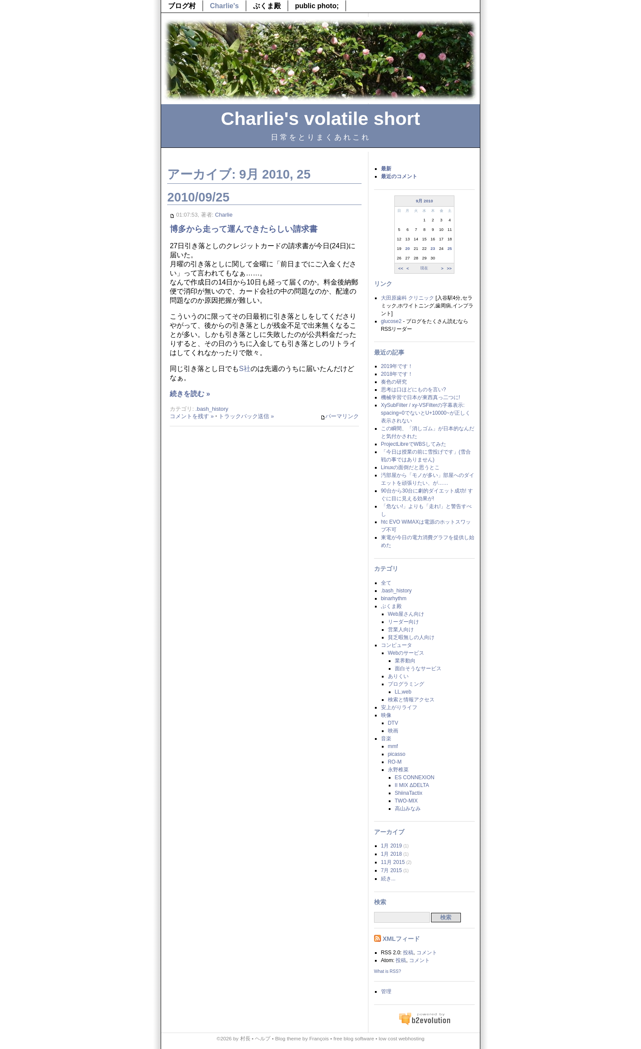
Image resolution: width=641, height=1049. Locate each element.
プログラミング (406, 684)
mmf (393, 746)
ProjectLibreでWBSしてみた (413, 444)
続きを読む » (190, 393)
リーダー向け (403, 622)
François (319, 1039)
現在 (424, 268)
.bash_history (211, 409)
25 (449, 248)
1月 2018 (391, 854)
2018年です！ (397, 374)
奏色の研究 (394, 382)
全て (386, 583)
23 (433, 248)
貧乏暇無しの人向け (411, 637)
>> (449, 267)
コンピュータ (396, 645)
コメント (426, 953)
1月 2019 (391, 846)
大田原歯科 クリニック (407, 298)
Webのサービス (406, 653)
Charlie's (224, 6)
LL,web (403, 692)
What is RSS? (387, 971)
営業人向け (401, 630)
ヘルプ (262, 1039)
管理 (386, 991)
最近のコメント (399, 176)
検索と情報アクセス (411, 700)
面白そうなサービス (418, 668)
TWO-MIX (406, 801)
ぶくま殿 (267, 6)
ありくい (398, 676)
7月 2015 (391, 870)
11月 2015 (393, 862)
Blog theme (288, 1039)
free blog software (353, 1039)
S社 (245, 368)
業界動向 (405, 661)
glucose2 (391, 321)
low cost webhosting (402, 1039)
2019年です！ (397, 366)
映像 (386, 715)
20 (407, 248)
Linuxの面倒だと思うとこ (410, 467)
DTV (393, 723)
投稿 (408, 953)
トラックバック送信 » (246, 416)
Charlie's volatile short (320, 118)
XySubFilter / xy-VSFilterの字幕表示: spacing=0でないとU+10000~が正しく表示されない (425, 413)
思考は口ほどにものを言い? (413, 390)
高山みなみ (408, 809)
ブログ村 (182, 6)
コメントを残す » (192, 416)
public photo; (317, 6)
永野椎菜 (398, 770)
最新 (386, 169)
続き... (388, 879)
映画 (393, 731)
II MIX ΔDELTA (412, 785)
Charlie (224, 214)
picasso (397, 754)
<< (400, 267)
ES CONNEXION (415, 777)
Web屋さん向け (406, 614)
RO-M (395, 762)
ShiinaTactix (408, 793)
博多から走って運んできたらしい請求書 (243, 228)
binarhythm (393, 598)
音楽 (386, 739)
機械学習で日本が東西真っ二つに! (420, 397)
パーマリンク (339, 416)
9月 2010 (424, 200)
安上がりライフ (399, 707)
